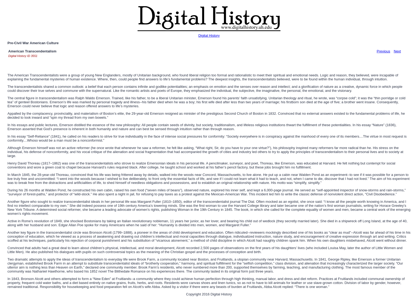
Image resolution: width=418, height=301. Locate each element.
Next (397, 51)
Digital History (209, 36)
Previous (383, 51)
